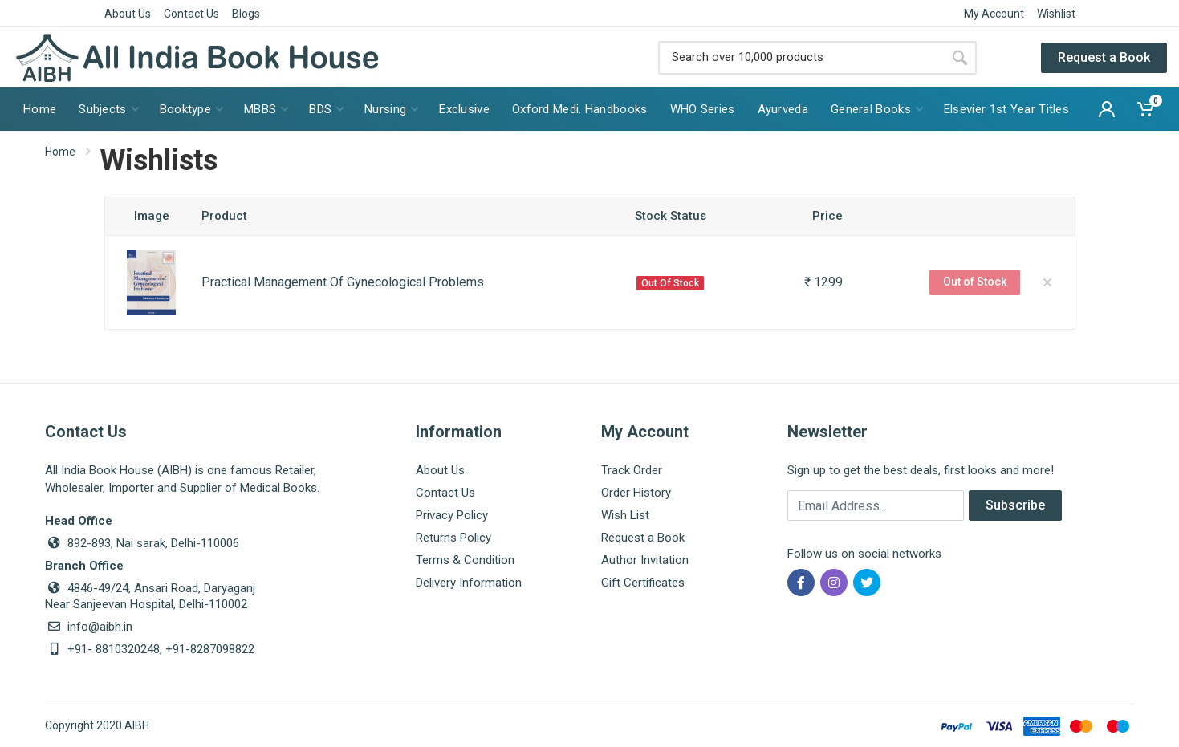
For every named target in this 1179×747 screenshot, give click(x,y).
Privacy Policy (452, 515)
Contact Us (191, 13)
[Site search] (800, 58)
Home (60, 151)
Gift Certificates (643, 582)
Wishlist (1056, 13)
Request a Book (1104, 57)
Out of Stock (974, 281)
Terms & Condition (465, 560)
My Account (994, 13)
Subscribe (1015, 505)
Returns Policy (453, 537)
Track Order (631, 470)
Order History (636, 492)
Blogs (246, 13)
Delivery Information (469, 582)
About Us (127, 13)
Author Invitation (645, 560)
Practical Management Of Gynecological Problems (342, 282)
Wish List (625, 515)
